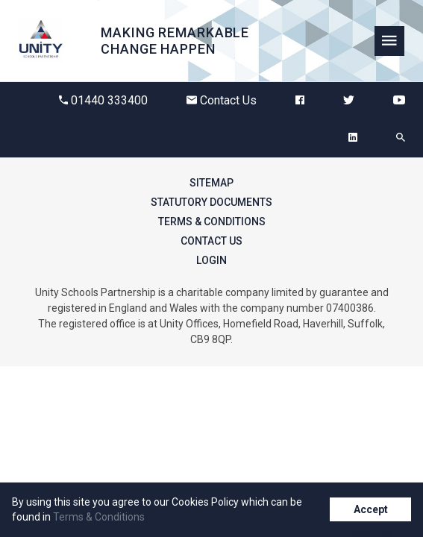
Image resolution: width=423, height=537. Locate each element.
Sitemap (211, 183)
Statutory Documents (211, 202)
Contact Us (222, 100)
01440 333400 (103, 100)
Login (211, 260)
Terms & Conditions (212, 221)
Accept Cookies (371, 512)
